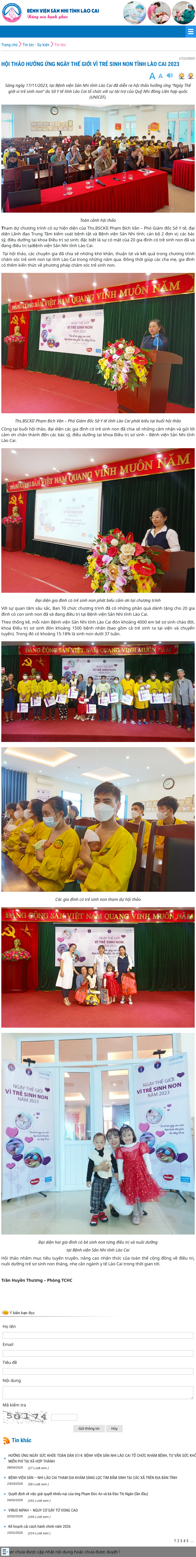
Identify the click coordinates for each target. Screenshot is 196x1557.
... (192, 1540)
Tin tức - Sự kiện (36, 44)
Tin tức (60, 44)
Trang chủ (9, 44)
